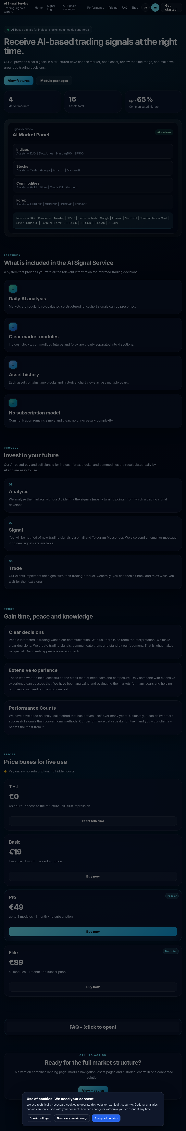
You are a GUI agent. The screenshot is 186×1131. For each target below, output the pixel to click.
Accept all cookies (106, 1118)
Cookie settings (39, 1118)
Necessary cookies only (72, 1118)
